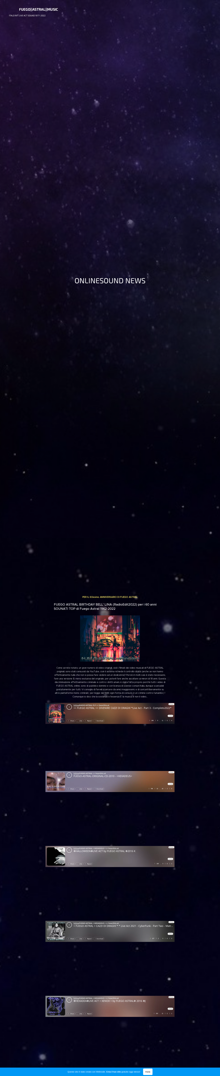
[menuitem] (184, 11)
